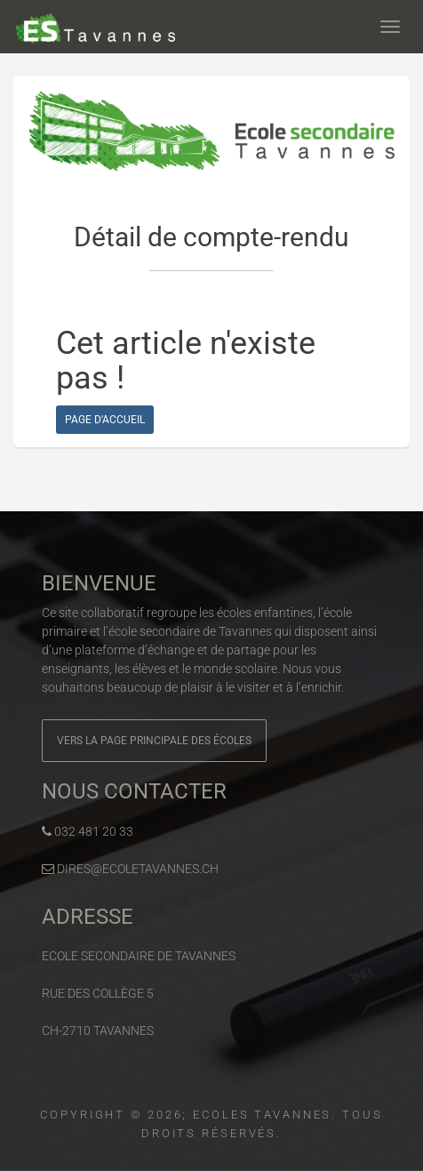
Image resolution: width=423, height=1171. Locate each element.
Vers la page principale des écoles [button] (154, 740)
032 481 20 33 (87, 831)
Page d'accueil (105, 419)
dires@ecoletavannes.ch (130, 869)
